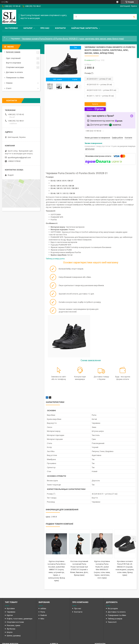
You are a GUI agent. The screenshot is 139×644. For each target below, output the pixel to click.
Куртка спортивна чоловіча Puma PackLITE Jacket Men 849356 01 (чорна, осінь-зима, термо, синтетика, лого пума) (102, 569)
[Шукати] (134, 17)
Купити (95, 104)
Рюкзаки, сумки (13, 625)
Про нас (44, 28)
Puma (42, 612)
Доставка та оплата (14, 72)
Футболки (11, 629)
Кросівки (11, 608)
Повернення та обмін (15, 78)
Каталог (28, 28)
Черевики (15, 39)
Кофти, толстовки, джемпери (19, 619)
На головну (11, 28)
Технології (112, 622)
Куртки (10, 615)
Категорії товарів (13, 52)
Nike (42, 619)
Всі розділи (113, 608)
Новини (9, 83)
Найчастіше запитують (84, 28)
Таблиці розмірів (115, 619)
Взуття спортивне (13, 63)
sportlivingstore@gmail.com (19, 157)
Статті (8, 88)
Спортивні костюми (15, 622)
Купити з (95, 109)
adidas (43, 608)
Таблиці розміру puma (55, 259)
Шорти (9, 632)
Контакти (60, 28)
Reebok (43, 615)
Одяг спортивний (13, 58)
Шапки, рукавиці (14, 636)
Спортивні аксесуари (15, 67)
